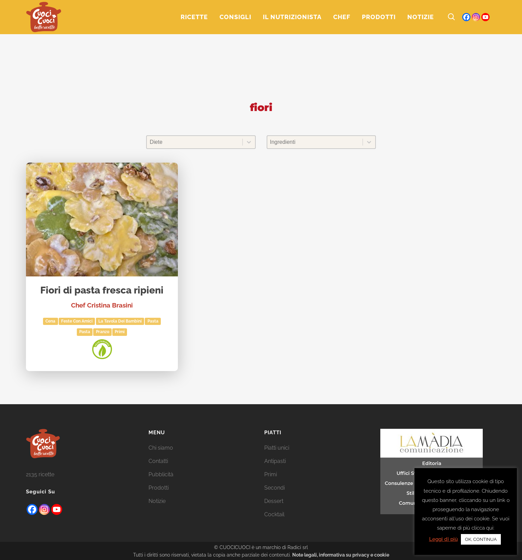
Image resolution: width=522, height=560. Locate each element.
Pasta (84, 331)
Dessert (273, 501)
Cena (50, 321)
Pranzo (102, 331)
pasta (152, 321)
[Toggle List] (249, 142)
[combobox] (194, 142)
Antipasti (275, 461)
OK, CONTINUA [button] (481, 539)
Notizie (157, 501)
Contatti (158, 461)
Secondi (274, 487)
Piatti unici (276, 448)
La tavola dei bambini (120, 321)
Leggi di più (443, 539)
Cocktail (274, 514)
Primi (120, 331)
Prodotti (159, 487)
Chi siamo (161, 448)
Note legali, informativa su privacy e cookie (340, 555)
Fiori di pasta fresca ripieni (102, 291)
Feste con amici (77, 321)
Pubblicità (161, 474)
